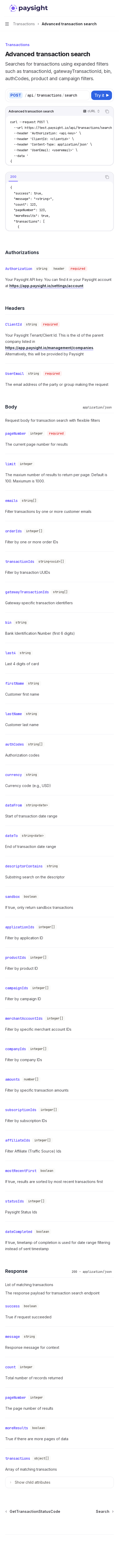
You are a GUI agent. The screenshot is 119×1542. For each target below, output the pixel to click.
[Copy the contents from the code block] (107, 111)
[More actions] (112, 8)
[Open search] (102, 8)
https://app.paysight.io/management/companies (49, 345)
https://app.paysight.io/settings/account (46, 284)
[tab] (13, 177)
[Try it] (101, 95)
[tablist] (54, 177)
